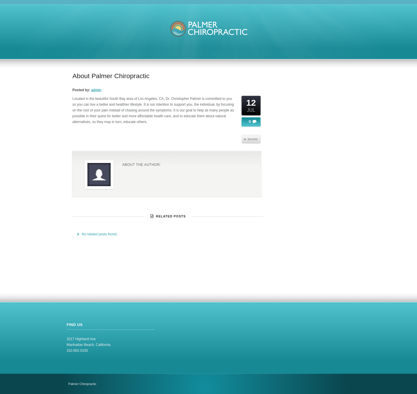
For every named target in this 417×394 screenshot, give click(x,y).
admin (96, 90)
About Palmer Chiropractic (110, 76)
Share (251, 139)
